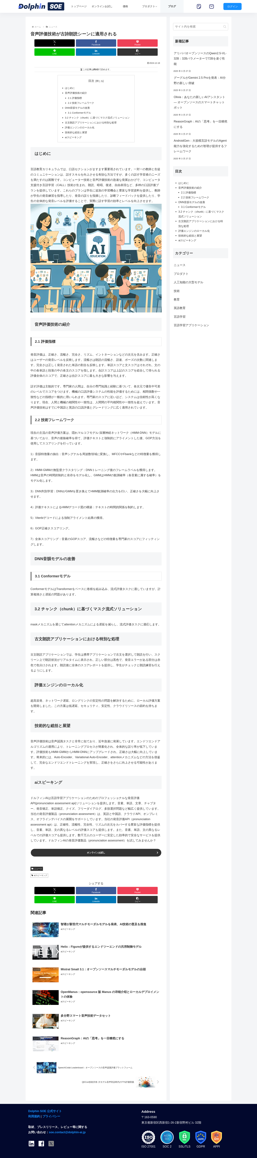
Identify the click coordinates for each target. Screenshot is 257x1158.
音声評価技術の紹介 (74, 84)
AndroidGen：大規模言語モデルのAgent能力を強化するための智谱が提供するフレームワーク (200, 146)
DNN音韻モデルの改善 (76, 100)
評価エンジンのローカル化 (78, 121)
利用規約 (34, 1105)
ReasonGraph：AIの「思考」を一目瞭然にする (200, 124)
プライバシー (51, 1105)
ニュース (36, 865)
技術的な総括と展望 (74, 127)
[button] (151, 43)
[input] (200, 26)
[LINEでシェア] (107, 43)
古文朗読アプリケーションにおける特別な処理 (90, 116)
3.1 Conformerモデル (78, 105)
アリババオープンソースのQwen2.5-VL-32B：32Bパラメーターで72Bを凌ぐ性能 (200, 59)
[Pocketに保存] (85, 43)
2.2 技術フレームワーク (80, 95)
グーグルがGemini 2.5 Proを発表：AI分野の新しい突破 (200, 80)
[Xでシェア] (40, 43)
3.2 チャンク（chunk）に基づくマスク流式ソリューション (97, 111)
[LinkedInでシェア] (129, 43)
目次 (91, 71)
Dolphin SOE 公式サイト (45, 1099)
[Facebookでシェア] (62, 43)
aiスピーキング (72, 132)
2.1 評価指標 (73, 89)
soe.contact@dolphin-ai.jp (67, 1120)
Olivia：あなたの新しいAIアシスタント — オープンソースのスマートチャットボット (199, 102)
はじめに (68, 79)
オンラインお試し (96, 848)
